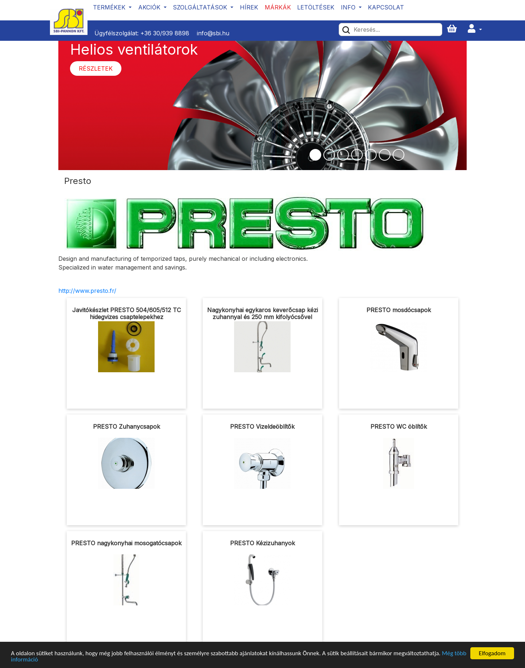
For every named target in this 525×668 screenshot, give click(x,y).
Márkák (278, 7)
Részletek (96, 68)
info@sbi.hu (213, 33)
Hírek (249, 7)
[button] (475, 29)
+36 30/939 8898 (164, 33)
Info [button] (349, 7)
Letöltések (315, 7)
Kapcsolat (386, 7)
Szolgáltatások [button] (201, 7)
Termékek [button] (110, 7)
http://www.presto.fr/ (87, 290)
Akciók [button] (150, 7)
